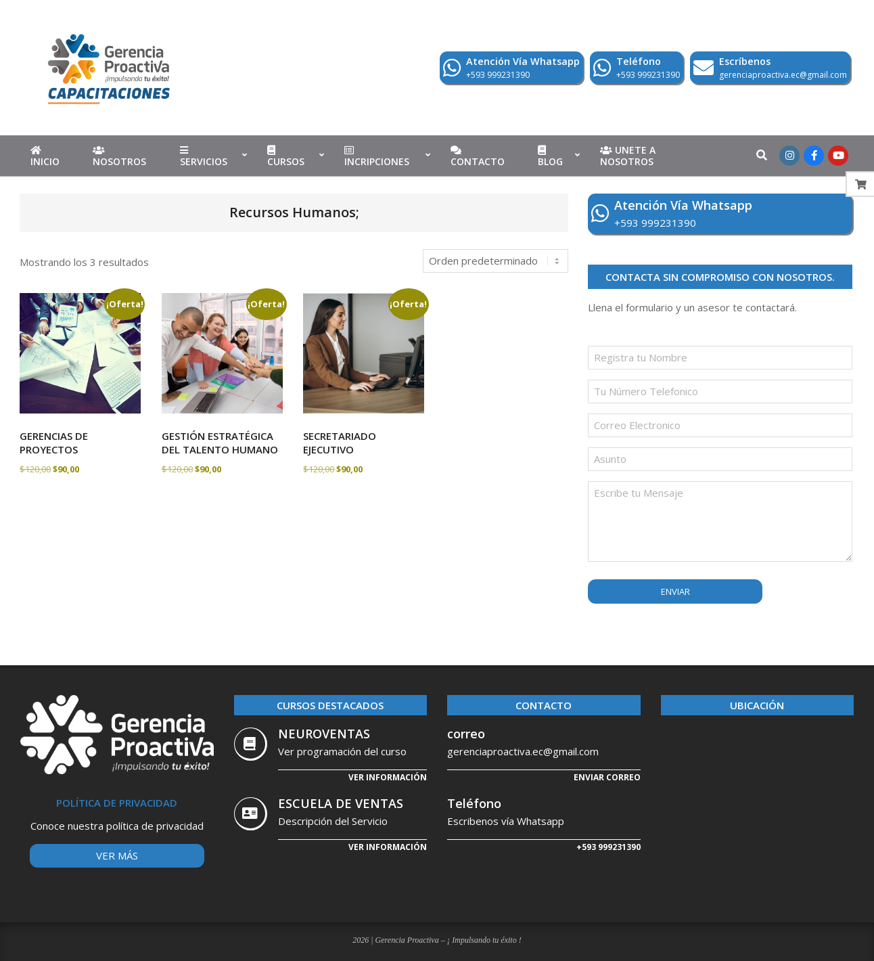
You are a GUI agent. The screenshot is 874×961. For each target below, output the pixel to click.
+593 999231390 (608, 847)
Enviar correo (607, 777)
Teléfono (474, 803)
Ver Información (387, 847)
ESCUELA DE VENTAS (340, 803)
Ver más (117, 855)
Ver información (387, 777)
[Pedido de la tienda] (495, 261)
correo (466, 733)
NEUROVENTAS (324, 733)
